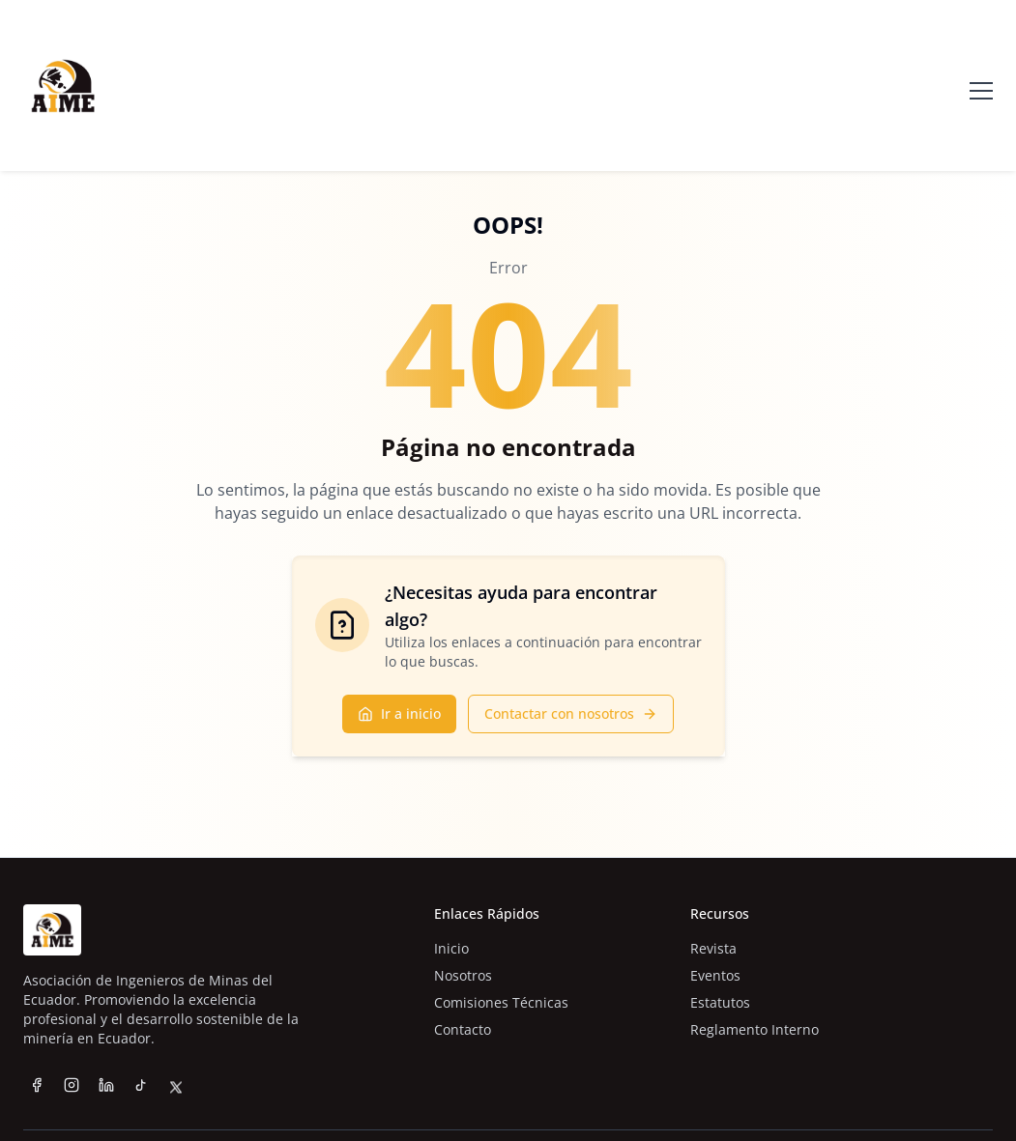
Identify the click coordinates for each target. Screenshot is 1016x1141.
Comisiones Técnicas (501, 1002)
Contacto (462, 1029)
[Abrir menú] (981, 86)
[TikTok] (141, 1089)
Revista (713, 948)
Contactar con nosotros (570, 713)
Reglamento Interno (754, 1029)
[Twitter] (175, 1105)
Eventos (715, 975)
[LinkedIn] (106, 1084)
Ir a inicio (399, 713)
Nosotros (463, 975)
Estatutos (720, 1002)
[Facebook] (36, 1084)
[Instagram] (71, 1084)
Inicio (451, 948)
